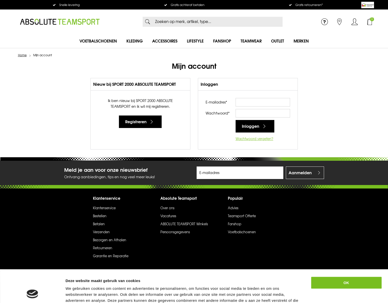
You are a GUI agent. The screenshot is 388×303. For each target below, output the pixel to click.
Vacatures (168, 216)
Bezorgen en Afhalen (109, 240)
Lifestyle (195, 41)
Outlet (277, 41)
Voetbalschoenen (98, 41)
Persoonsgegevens (175, 232)
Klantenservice (104, 208)
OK (346, 253)
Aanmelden (300, 172)
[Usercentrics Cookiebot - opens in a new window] (32, 293)
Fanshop (222, 41)
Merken (301, 41)
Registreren (136, 121)
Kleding (134, 41)
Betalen (99, 224)
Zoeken (148, 22)
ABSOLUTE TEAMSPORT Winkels (184, 224)
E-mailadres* (216, 102)
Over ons (167, 208)
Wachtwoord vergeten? (254, 139)
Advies (233, 208)
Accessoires (164, 41)
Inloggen (354, 21)
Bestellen (99, 216)
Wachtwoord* (218, 113)
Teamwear (251, 41)
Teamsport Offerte (242, 216)
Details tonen (273, 293)
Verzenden (101, 232)
